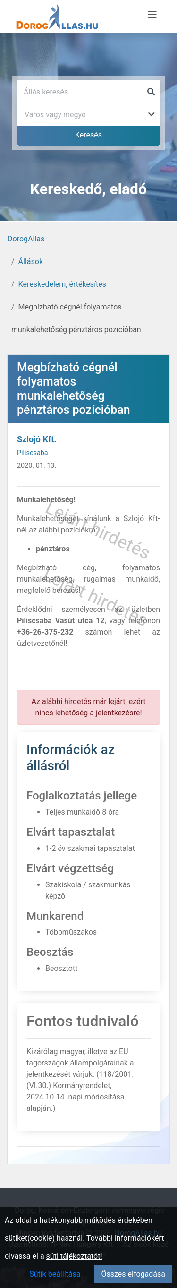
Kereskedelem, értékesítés (62, 284)
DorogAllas (26, 238)
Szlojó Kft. (37, 439)
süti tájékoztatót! (74, 1256)
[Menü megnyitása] (152, 14)
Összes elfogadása (133, 1274)
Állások (30, 261)
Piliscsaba (32, 453)
